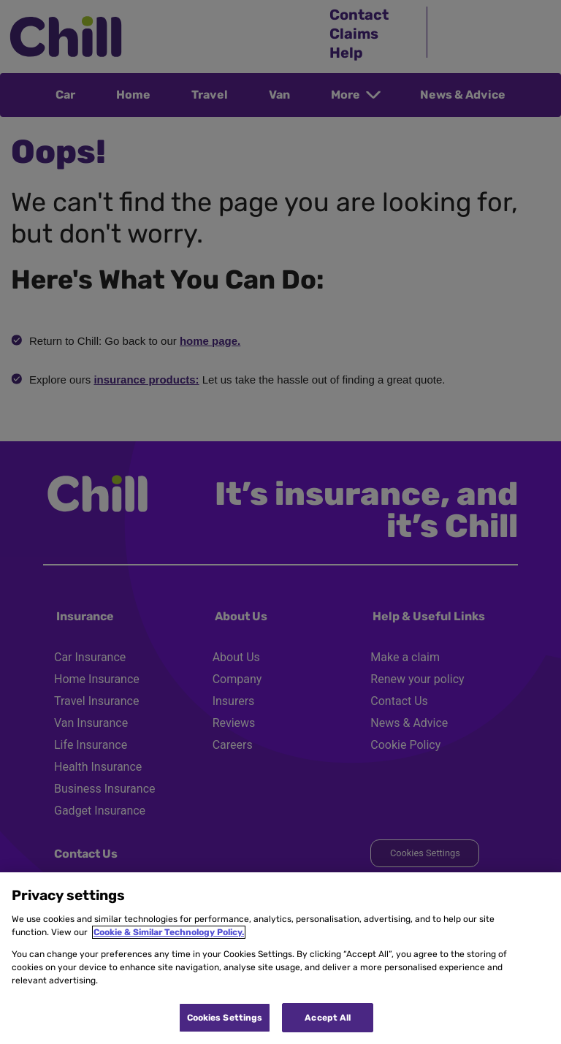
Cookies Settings (225, 1018)
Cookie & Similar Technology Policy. (169, 932)
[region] (280, 958)
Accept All (328, 1018)
